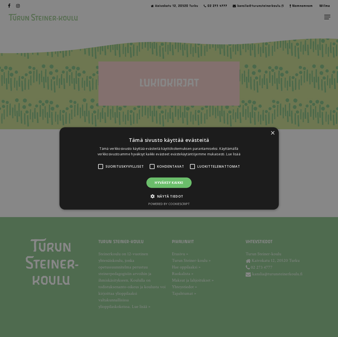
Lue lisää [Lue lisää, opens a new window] (233, 154)
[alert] (169, 168)
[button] (100, 166)
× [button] (273, 133)
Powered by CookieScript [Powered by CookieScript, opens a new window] (169, 204)
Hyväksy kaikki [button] (169, 182)
